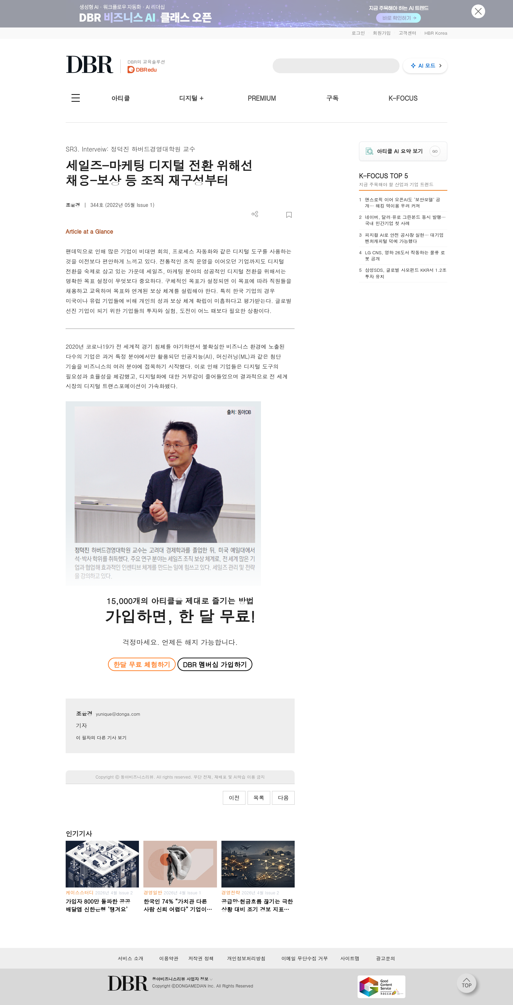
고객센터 (407, 33)
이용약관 (168, 958)
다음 (283, 798)
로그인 (358, 33)
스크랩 (289, 215)
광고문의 (385, 958)
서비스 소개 (131, 958)
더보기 (255, 214)
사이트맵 (350, 958)
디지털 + (191, 98)
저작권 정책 (201, 958)
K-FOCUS (403, 98)
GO (435, 151)
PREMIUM (262, 98)
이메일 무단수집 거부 (304, 958)
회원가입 (382, 33)
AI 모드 (427, 65)
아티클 (120, 98)
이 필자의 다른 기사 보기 (101, 737)
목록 (258, 798)
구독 (332, 98)
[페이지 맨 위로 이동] (468, 985)
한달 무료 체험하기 (141, 664)
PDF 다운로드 (266, 215)
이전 (234, 798)
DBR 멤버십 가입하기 (215, 664)
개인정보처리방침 (246, 958)
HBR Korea (435, 33)
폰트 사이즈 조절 (277, 215)
